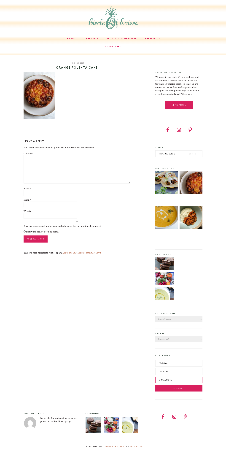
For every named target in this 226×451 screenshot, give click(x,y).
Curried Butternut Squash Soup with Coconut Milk (165, 236)
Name (27, 188)
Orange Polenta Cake (190, 199)
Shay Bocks (136, 446)
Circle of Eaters (113, 18)
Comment (29, 153)
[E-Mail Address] (178, 380)
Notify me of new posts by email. (42, 232)
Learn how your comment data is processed (82, 253)
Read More (179, 105)
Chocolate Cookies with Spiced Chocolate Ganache (189, 259)
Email (27, 200)
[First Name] (178, 363)
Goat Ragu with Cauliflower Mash (189, 235)
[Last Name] (178, 371)
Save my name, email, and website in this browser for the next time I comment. (62, 226)
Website (28, 211)
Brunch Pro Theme (115, 446)
